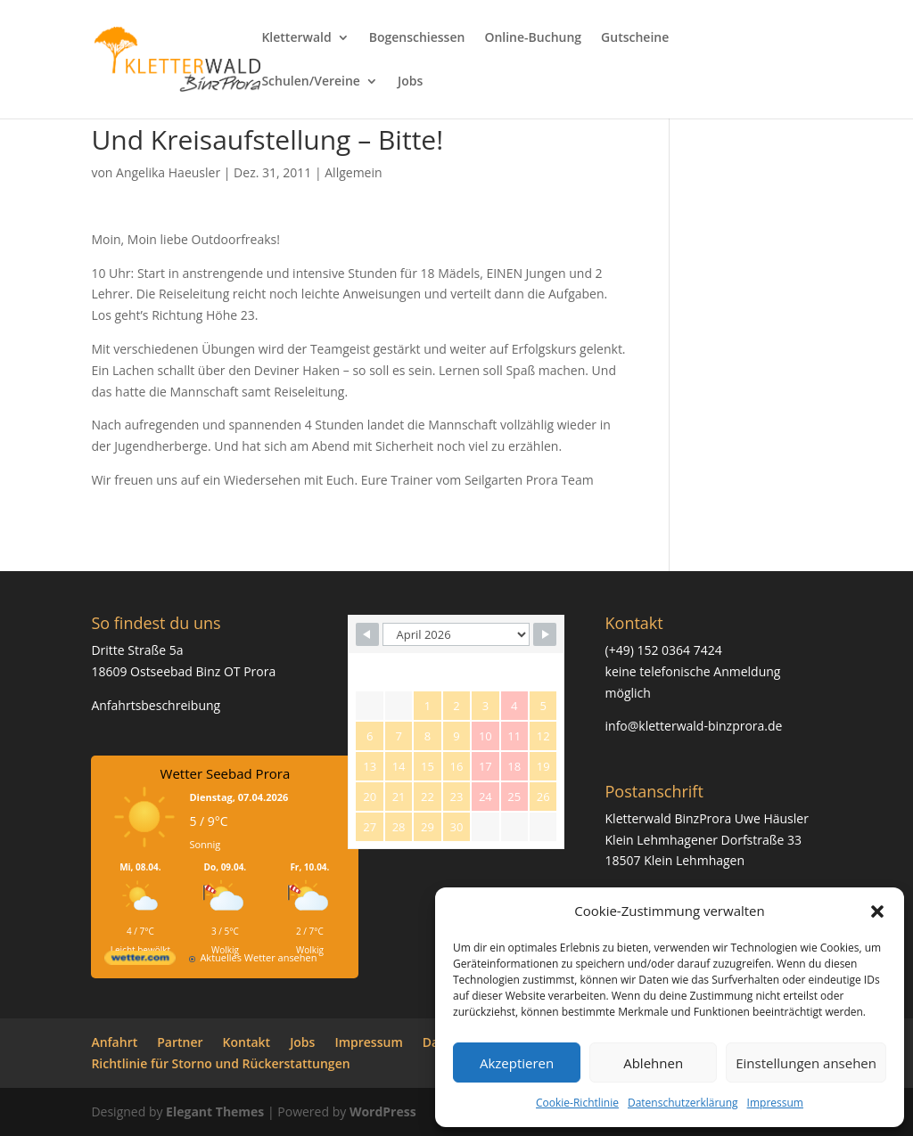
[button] (877, 911)
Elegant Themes (215, 1111)
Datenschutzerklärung (683, 1102)
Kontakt (247, 1042)
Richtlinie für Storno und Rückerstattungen (220, 1063)
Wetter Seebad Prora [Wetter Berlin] (225, 773)
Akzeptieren (517, 1063)
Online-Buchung (532, 38)
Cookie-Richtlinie (577, 1102)
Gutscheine (635, 38)
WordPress (383, 1111)
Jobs (410, 82)
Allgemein (353, 172)
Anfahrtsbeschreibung (155, 705)
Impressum (775, 1102)
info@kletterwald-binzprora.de (694, 725)
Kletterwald (296, 38)
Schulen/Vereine (310, 82)
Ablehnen (653, 1063)
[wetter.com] (140, 961)
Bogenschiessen (417, 38)
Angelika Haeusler (168, 172)
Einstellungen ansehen (806, 1063)
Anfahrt (114, 1042)
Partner (179, 1042)
